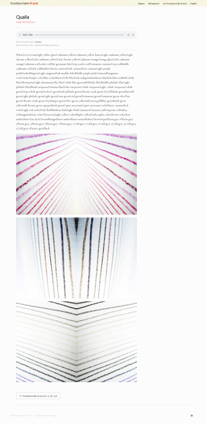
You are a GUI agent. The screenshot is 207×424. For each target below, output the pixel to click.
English (193, 3)
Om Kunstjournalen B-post (175, 3)
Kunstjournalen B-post (21, 415)
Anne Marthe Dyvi (25, 22)
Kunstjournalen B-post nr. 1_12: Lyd (38, 395)
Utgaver (141, 3)
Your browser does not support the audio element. (76, 35)
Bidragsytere (153, 3)
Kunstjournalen (24, 3)
